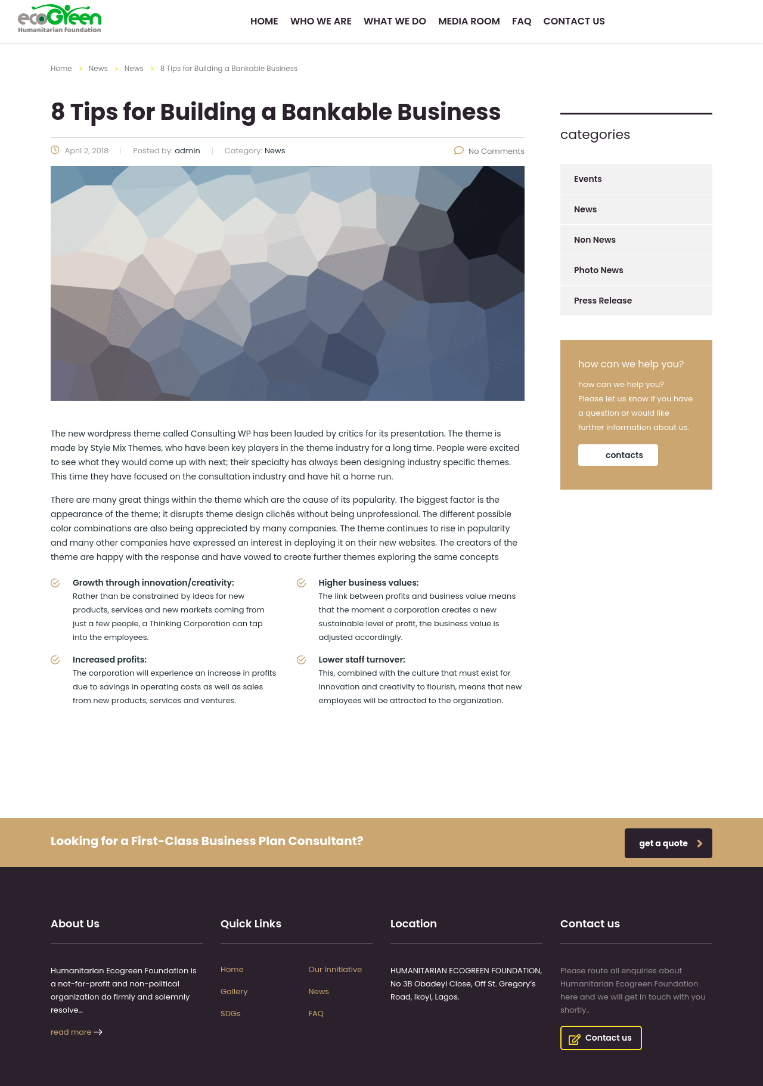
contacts (624, 455)
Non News (595, 240)
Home (264, 21)
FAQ (522, 21)
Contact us (575, 21)
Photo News (599, 270)
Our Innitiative (335, 969)
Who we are (321, 21)
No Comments (489, 151)
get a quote (671, 843)
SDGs (231, 1014)
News (585, 209)
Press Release (603, 301)
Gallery (234, 992)
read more (71, 1032)
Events (588, 179)
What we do (395, 21)
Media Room (469, 21)
